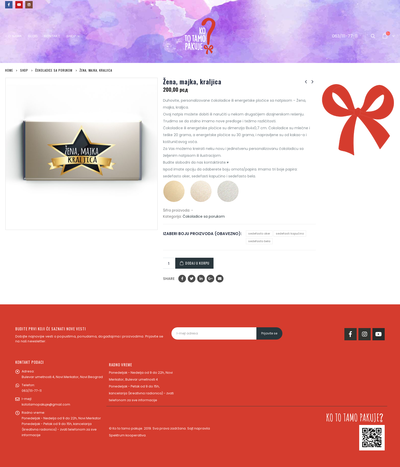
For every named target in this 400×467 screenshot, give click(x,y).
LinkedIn (201, 278)
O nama (15, 36)
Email (219, 278)
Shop (71, 36)
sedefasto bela (259, 241)
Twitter (191, 278)
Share (168, 278)
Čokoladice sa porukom (204, 216)
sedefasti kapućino (290, 233)
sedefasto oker (259, 233)
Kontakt (52, 36)
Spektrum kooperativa (127, 435)
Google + (210, 278)
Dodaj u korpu (197, 263)
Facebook (182, 278)
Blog (33, 36)
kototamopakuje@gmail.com (46, 404)
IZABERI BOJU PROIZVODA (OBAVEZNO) (202, 233)
